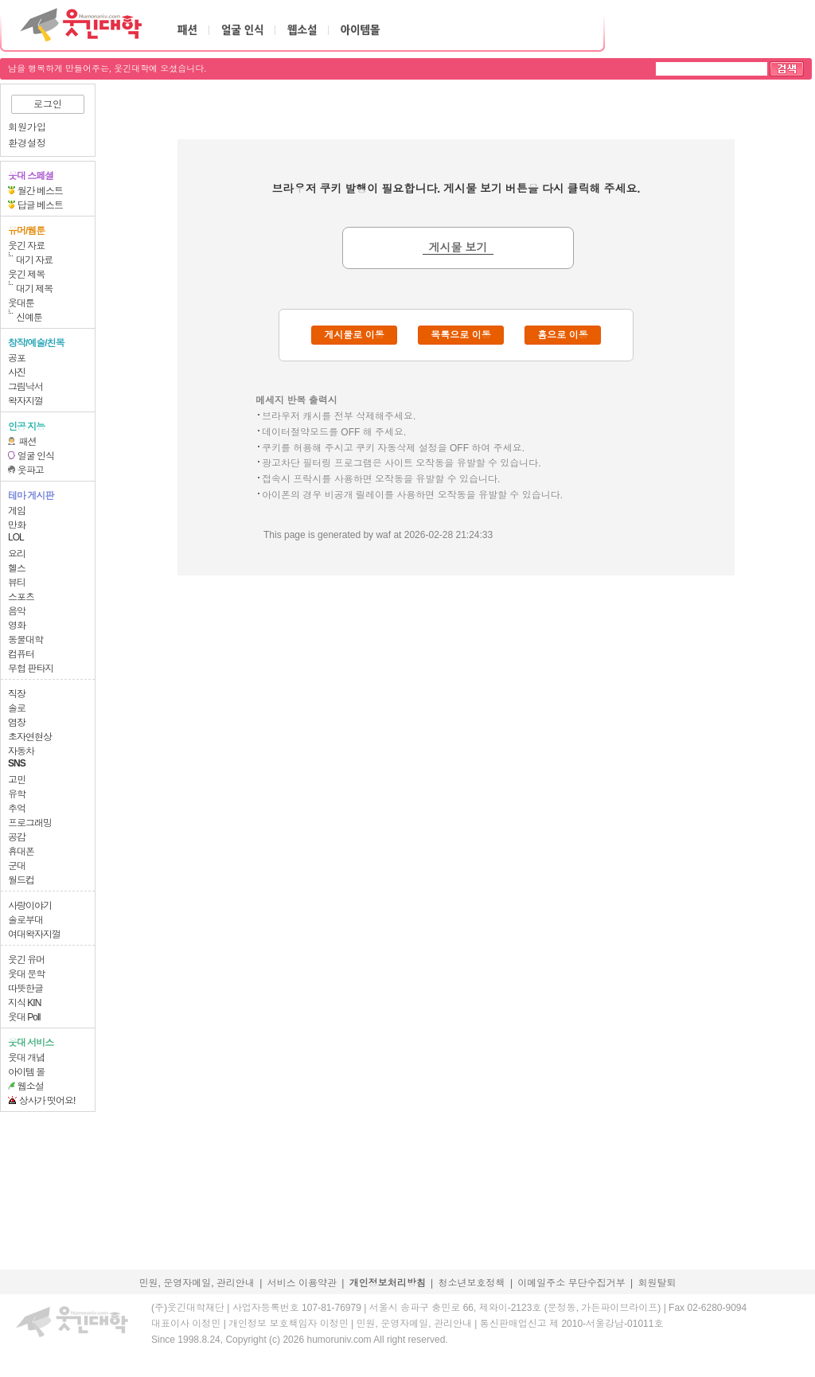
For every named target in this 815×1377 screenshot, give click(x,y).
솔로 (16, 708)
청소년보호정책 (472, 1283)
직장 (16, 694)
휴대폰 (21, 851)
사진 (16, 372)
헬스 (16, 568)
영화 (16, 625)
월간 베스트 (40, 191)
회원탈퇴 (657, 1283)
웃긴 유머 (26, 959)
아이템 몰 (26, 1072)
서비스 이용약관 (302, 1283)
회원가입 (27, 127)
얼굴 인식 (36, 456)
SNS (16, 763)
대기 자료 (34, 260)
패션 (28, 441)
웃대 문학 (26, 974)
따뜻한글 (25, 988)
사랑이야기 (30, 905)
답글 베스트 (40, 205)
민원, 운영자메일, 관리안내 (196, 1283)
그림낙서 (25, 386)
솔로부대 (25, 920)
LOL (16, 537)
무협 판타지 (30, 668)
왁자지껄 (25, 401)
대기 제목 (34, 289)
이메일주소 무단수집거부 (571, 1283)
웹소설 (31, 1086)
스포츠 (21, 597)
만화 (16, 525)
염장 (16, 722)
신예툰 (29, 317)
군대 (16, 866)
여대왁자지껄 (34, 934)
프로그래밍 (30, 823)
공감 (16, 837)
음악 (16, 611)
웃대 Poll (24, 1017)
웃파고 (31, 470)
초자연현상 (30, 737)
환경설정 (27, 143)
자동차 (21, 751)
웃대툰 (21, 303)
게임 (16, 511)
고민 (16, 780)
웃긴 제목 (26, 274)
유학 (16, 794)
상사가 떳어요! (47, 1100)
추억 (16, 808)
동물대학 (25, 640)
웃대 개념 (26, 1057)
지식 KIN (24, 1002)
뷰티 (16, 582)
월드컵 (21, 880)
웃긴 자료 (26, 246)
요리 (16, 554)
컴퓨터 (21, 654)
